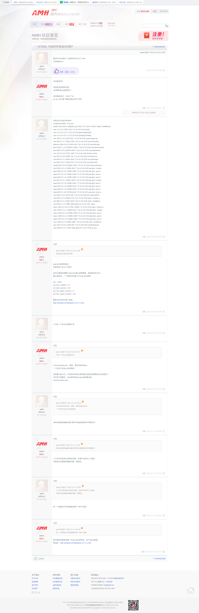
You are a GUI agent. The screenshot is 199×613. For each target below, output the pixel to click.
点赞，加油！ (62, 72)
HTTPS (164, 11)
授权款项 (56, 588)
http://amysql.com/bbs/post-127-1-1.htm (75, 543)
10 (163, 552)
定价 (69, 24)
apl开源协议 (57, 585)
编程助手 (104, 2)
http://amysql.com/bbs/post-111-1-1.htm (68, 303)
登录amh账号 (75, 582)
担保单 (74, 2)
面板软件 (96, 24)
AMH (23, 2)
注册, (143, 11)
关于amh (35, 578)
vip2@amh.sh (109, 585)
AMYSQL (130, 2)
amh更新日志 (57, 582)
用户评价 (35, 585)
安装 (46, 24)
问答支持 (111, 24)
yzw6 (42, 409)
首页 (34, 24)
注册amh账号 (75, 578)
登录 (154, 11)
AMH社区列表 (160, 47)
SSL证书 (46, 2)
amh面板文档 (57, 578)
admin (41, 94)
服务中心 (101, 582)
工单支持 (109, 582)
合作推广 (35, 588)
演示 (58, 24)
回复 (144, 108)
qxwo (42, 66)
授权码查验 (74, 585)
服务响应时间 (119, 578)
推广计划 (82, 24)
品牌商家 (35, 582)
